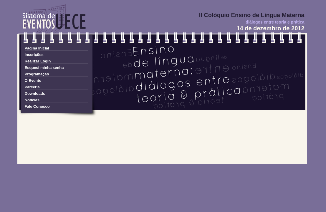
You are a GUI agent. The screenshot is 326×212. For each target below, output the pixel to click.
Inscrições (34, 54)
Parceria (32, 87)
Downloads (35, 93)
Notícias (32, 100)
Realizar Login (38, 61)
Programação (37, 74)
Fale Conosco (37, 106)
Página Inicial (37, 48)
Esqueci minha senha (44, 67)
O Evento (33, 80)
